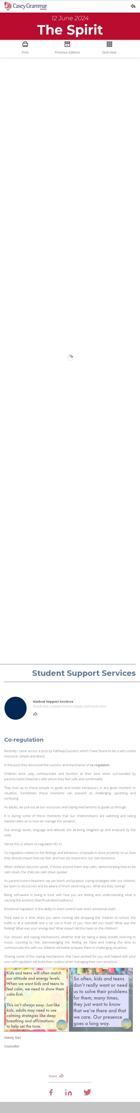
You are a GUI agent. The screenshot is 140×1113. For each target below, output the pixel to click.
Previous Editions (67, 48)
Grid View (110, 48)
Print (25, 48)
